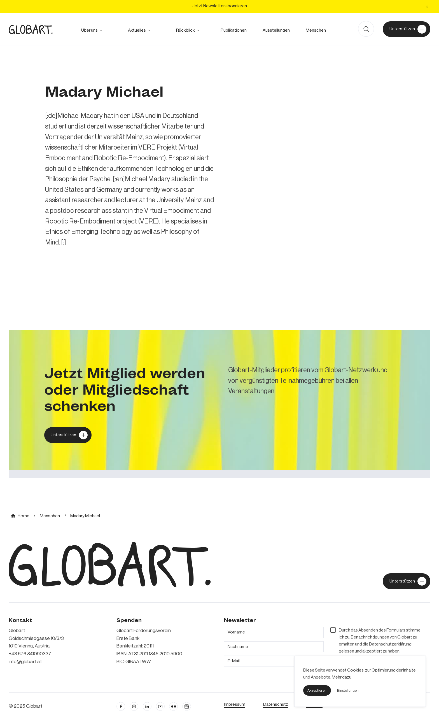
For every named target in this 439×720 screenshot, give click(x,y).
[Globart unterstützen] (68, 435)
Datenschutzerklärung (390, 644)
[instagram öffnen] (134, 706)
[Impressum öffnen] (234, 704)
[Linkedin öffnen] (147, 706)
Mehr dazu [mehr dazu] (341, 677)
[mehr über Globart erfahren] (89, 30)
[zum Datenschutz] (275, 704)
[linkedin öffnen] (160, 706)
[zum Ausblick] (137, 30)
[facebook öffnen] (120, 706)
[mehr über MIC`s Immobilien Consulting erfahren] (219, 404)
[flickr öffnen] (173, 706)
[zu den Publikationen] (233, 30)
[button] (317, 690)
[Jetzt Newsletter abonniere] (219, 6)
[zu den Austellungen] (276, 30)
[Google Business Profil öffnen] (186, 706)
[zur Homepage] (31, 29)
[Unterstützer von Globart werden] (406, 29)
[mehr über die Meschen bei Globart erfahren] (315, 30)
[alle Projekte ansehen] (185, 30)
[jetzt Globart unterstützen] (406, 581)
